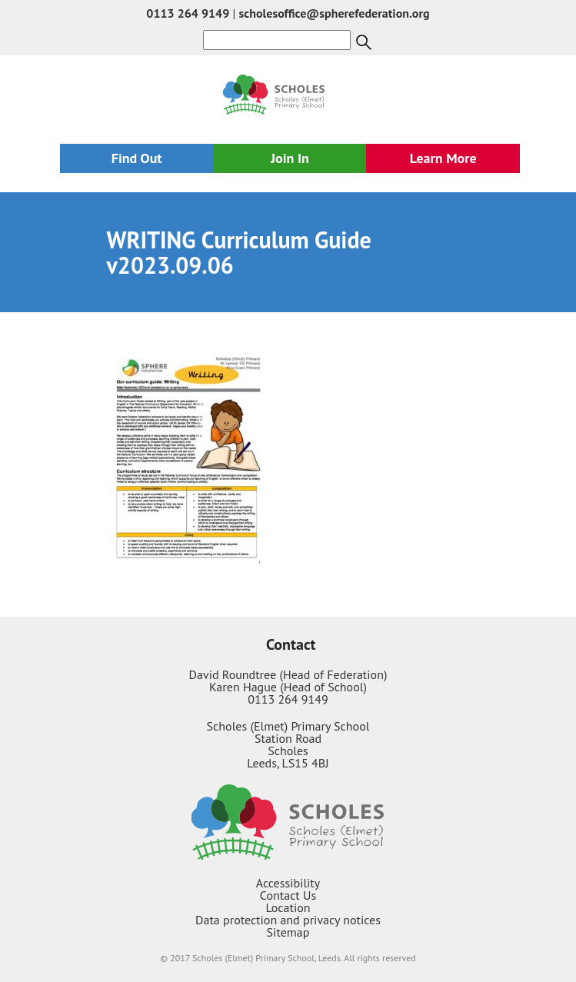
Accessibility (288, 882)
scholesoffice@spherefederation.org (334, 13)
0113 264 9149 (187, 13)
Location (287, 907)
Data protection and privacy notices (288, 919)
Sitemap (288, 932)
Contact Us (288, 895)
